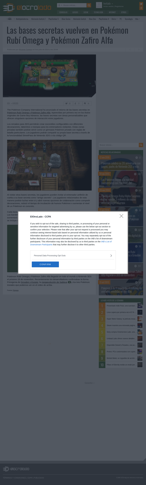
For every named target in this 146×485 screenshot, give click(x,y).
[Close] (122, 217)
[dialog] (73, 242)
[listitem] (73, 255)
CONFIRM (45, 264)
